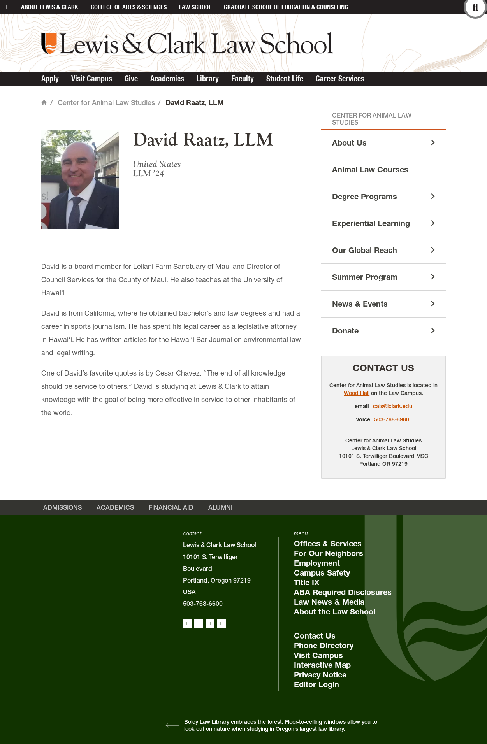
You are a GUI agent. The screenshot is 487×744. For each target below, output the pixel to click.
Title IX (306, 582)
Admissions (62, 507)
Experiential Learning (371, 223)
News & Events (360, 304)
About (49, 7)
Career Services (340, 78)
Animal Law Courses (370, 169)
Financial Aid (171, 507)
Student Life (284, 78)
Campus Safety (322, 572)
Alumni (220, 507)
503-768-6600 (203, 603)
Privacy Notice (320, 674)
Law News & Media (329, 602)
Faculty (242, 78)
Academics (167, 78)
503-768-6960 (391, 419)
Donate (345, 330)
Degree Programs (364, 196)
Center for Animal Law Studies (106, 102)
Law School (195, 7)
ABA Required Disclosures (343, 592)
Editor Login (316, 684)
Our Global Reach (364, 250)
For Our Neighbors (328, 553)
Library (208, 78)
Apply (50, 78)
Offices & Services (328, 543)
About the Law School (334, 611)
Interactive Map (322, 665)
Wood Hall (356, 393)
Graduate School (286, 7)
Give (131, 78)
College (129, 7)
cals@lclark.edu (392, 406)
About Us (349, 142)
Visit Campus (91, 78)
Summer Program (364, 277)
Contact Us (383, 368)
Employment (317, 563)
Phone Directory (323, 645)
